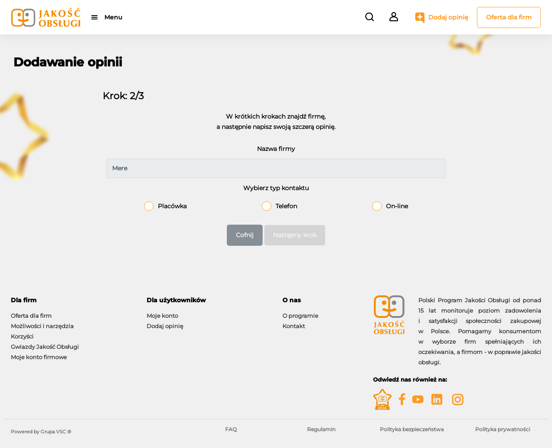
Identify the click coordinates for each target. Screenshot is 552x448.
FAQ (231, 429)
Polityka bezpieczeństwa (412, 429)
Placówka (172, 206)
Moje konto (162, 315)
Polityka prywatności (502, 429)
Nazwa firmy (276, 149)
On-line (397, 206)
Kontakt (293, 326)
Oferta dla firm (509, 17)
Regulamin (321, 429)
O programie (300, 315)
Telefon (286, 206)
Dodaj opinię (448, 17)
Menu (113, 17)
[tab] (72, 300)
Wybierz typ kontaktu (276, 188)
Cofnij (245, 235)
